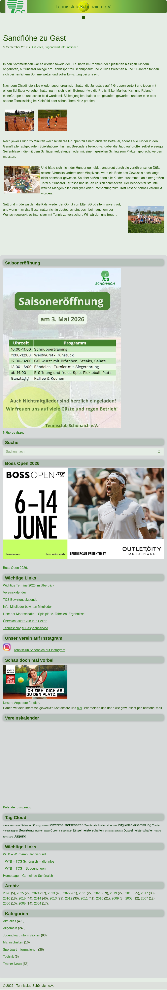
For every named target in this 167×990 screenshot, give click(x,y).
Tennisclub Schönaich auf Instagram (39, 650)
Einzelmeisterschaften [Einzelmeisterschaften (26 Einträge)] (88, 831)
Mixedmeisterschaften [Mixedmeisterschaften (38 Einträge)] (66, 825)
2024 (36, 893)
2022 (67, 893)
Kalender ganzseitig (17, 808)
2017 (145, 893)
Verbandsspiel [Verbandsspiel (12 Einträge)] (10, 831)
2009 (115, 899)
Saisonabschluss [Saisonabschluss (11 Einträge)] (11, 826)
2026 (6, 893)
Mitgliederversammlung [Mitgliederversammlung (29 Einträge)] (134, 825)
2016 (6, 899)
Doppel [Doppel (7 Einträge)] (47, 831)
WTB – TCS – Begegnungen (25, 869)
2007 (145, 899)
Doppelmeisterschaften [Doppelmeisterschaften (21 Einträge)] (139, 831)
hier (79, 708)
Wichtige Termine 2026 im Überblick (28, 585)
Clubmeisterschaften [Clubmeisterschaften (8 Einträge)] (114, 831)
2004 (37, 904)
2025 (20, 893)
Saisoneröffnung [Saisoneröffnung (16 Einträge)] (30, 825)
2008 (129, 899)
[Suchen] (79, 452)
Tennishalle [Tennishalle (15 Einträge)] (91, 825)
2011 (84, 899)
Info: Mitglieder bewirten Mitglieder (27, 607)
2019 (114, 893)
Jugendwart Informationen (61, 47)
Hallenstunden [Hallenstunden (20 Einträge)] (107, 825)
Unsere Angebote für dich (21, 703)
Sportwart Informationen (20, 950)
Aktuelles (37, 47)
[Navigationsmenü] (83, 17)
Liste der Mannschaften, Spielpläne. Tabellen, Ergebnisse (44, 614)
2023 (51, 893)
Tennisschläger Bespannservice (25, 628)
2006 (6, 904)
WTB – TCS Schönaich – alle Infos (30, 862)
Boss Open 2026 (15, 568)
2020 (98, 893)
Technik (8, 957)
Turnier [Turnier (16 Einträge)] (156, 825)
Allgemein (10, 929)
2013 (53, 899)
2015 (22, 899)
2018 (129, 893)
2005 (22, 904)
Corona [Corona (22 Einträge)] (55, 831)
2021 (82, 893)
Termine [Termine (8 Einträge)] (44, 826)
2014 (37, 899)
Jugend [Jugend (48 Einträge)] (20, 837)
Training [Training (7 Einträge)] (157, 831)
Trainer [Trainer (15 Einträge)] (39, 831)
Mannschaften (13, 943)
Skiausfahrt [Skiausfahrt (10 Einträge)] (66, 831)
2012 (69, 899)
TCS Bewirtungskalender (21, 600)
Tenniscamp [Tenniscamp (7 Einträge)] (8, 838)
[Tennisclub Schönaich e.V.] (83, 6)
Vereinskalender (14, 593)
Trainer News (12, 964)
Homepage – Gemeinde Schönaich (28, 876)
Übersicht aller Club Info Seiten (25, 621)
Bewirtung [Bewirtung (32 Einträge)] (26, 831)
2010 (100, 899)
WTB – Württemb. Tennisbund (24, 855)
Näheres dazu (13, 432)
